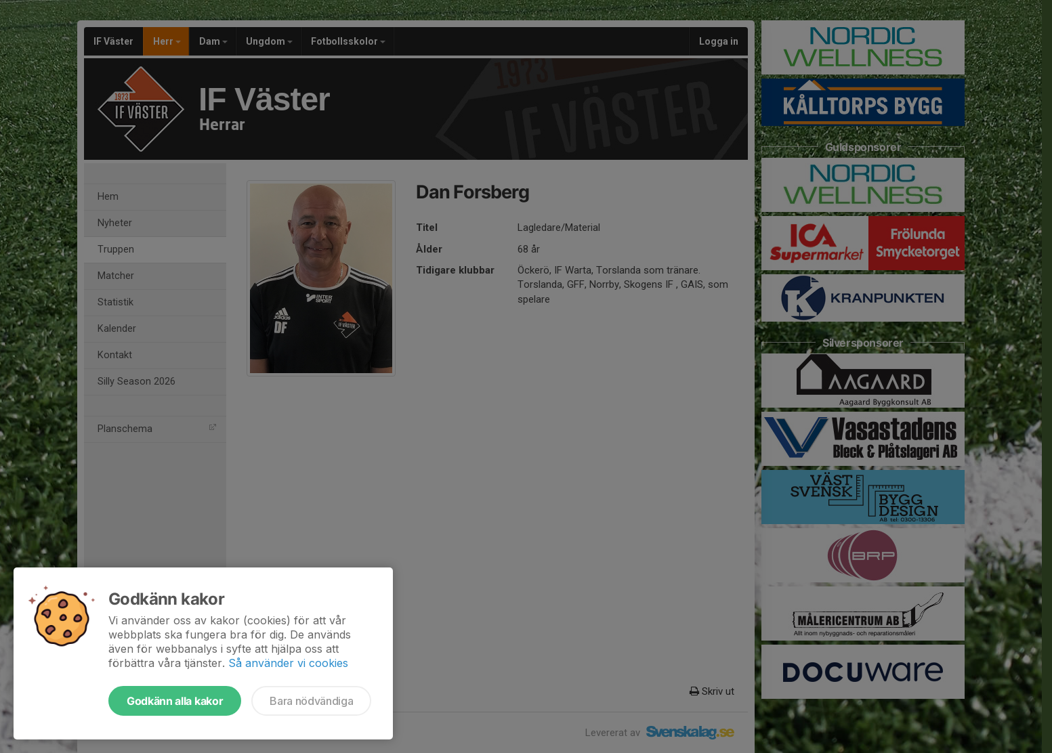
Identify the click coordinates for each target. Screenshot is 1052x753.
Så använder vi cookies (288, 663)
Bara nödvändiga (311, 701)
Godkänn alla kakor (175, 701)
